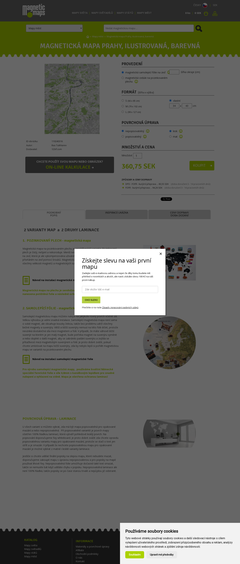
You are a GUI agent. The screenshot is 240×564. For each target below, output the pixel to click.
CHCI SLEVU (91, 299)
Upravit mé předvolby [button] (161, 554)
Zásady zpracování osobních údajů (120, 307)
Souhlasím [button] (135, 554)
